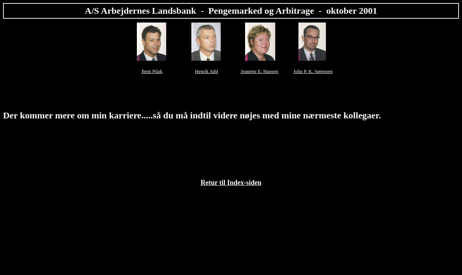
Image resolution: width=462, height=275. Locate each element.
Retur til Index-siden (231, 182)
